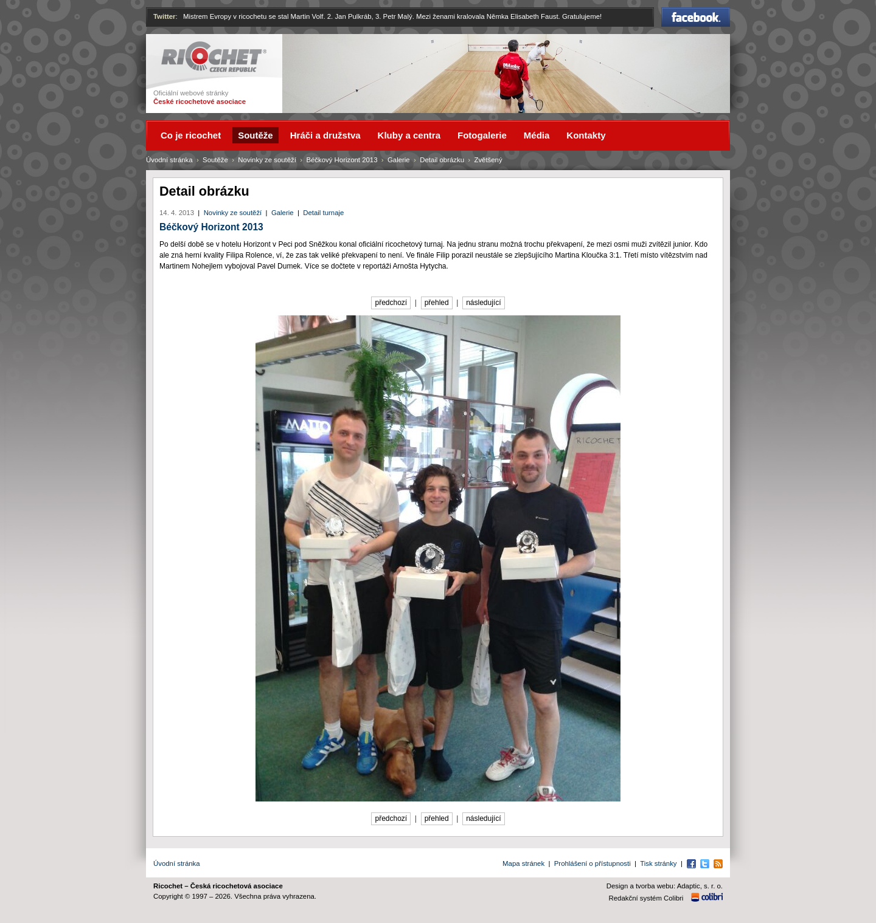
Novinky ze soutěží (233, 212)
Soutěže (215, 159)
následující (483, 302)
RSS (718, 863)
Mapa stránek (523, 863)
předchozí (391, 302)
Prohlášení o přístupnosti (592, 863)
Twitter (164, 16)
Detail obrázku (442, 159)
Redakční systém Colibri (646, 898)
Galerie (282, 212)
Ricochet (213, 56)
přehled (437, 302)
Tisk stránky (658, 863)
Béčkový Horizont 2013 (211, 227)
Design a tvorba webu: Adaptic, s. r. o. (665, 886)
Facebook (695, 17)
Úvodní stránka (169, 159)
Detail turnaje (323, 212)
